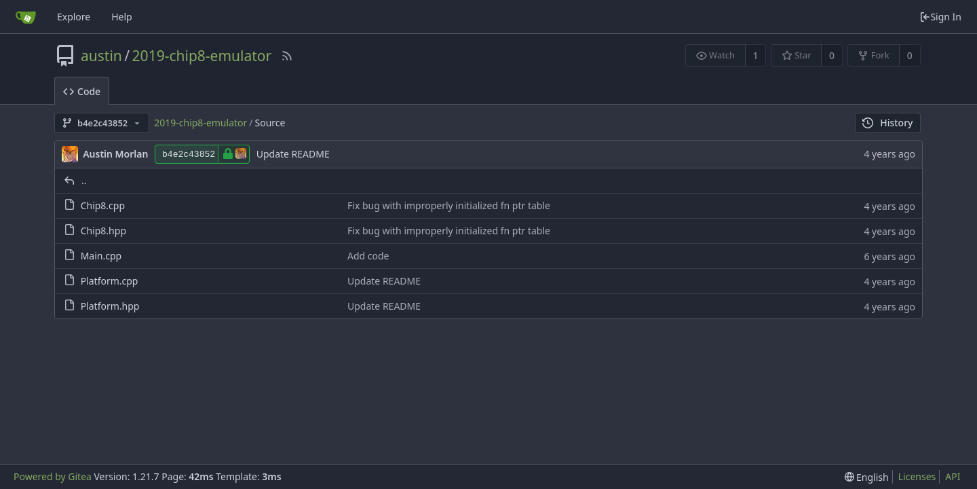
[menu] (867, 477)
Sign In (940, 16)
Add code (368, 255)
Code (81, 91)
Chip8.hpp (103, 230)
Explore (73, 16)
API (952, 476)
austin (101, 55)
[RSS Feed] (287, 56)
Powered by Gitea (53, 476)
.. (84, 180)
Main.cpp (101, 255)
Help (121, 16)
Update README (293, 153)
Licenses (917, 476)
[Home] (26, 17)
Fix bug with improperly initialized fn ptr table (448, 205)
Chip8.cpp (103, 205)
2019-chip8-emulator (202, 55)
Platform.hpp (110, 306)
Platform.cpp (109, 280)
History (887, 122)
